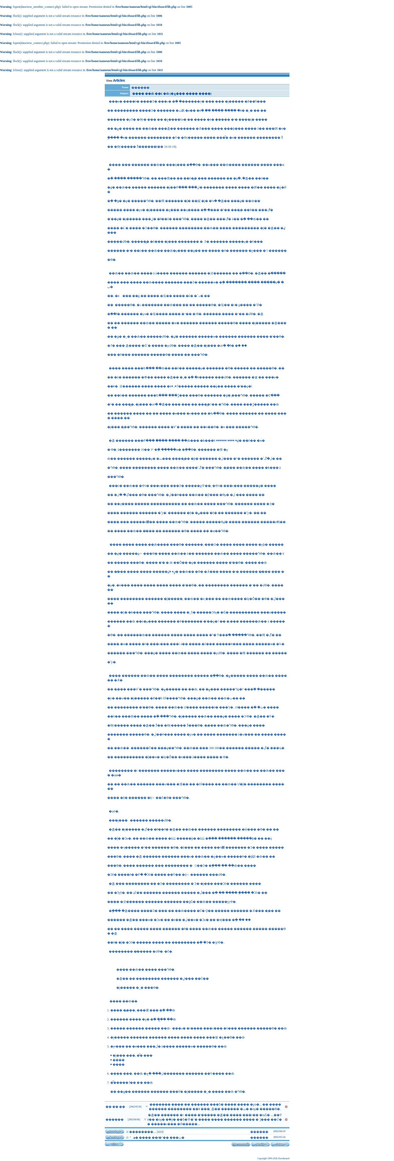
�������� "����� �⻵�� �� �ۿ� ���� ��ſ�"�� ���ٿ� (156, 1137)
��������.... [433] (146, 1132)
